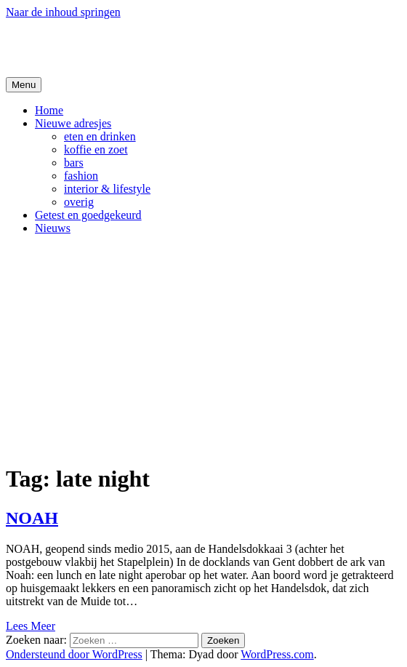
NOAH (32, 517)
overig (79, 202)
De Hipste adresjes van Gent (146, 47)
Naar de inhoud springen (63, 12)
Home (49, 110)
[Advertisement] (203, 348)
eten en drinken (100, 136)
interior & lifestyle (107, 189)
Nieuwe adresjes (73, 123)
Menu (24, 84)
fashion (81, 175)
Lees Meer (30, 626)
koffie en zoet (96, 149)
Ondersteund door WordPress (74, 654)
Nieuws (52, 228)
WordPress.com (277, 654)
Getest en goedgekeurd (88, 215)
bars (74, 162)
